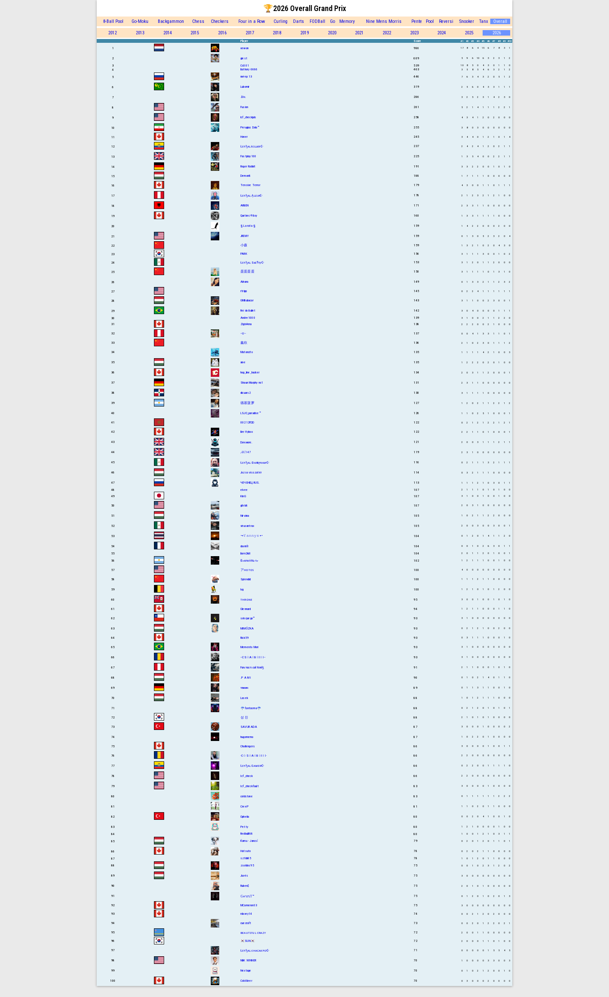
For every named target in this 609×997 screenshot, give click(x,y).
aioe (243, 362)
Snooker (466, 21)
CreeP (244, 806)
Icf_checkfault (249, 786)
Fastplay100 (248, 156)
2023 (414, 33)
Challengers (247, 746)
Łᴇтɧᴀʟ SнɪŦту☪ (252, 263)
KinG (243, 496)
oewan (244, 48)
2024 (441, 33)
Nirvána (244, 516)
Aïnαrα (244, 282)
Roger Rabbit (247, 166)
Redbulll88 (246, 833)
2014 (167, 33)
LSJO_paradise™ (250, 413)
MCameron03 (248, 905)
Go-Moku (139, 21)
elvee (244, 490)
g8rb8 (244, 505)
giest (243, 58)
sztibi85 (245, 858)
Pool (430, 21)
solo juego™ (247, 618)
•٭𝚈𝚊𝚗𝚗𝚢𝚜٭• (251, 535)
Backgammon (171, 21)
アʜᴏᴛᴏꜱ (247, 570)
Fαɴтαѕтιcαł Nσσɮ (252, 667)
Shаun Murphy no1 (251, 382)
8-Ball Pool (113, 21)
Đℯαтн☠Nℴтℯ (249, 561)
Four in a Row (251, 21)
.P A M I (245, 678)
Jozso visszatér (251, 472)
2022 (387, 33)
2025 (469, 33)
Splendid (245, 579)
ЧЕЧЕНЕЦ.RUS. (250, 483)
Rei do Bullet (248, 310)
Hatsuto (245, 851)
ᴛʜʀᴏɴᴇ (246, 600)
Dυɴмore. (246, 442)
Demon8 (245, 176)
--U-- (243, 333)
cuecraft (245, 923)
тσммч (244, 688)
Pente (416, 21)
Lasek (244, 698)
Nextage (245, 970)
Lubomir (244, 87)
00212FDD (247, 422)
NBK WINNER (248, 960)
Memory (347, 21)
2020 (332, 33)
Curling (281, 21)
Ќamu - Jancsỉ (249, 841)
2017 (250, 33)
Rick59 (244, 638)
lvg (242, 589)
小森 (243, 245)
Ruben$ (244, 886)
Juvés (244, 875)
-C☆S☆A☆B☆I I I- (253, 755)
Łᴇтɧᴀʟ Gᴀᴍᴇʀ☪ (252, 766)
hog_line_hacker (250, 372)
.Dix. (243, 97)
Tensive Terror (250, 185)
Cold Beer (246, 981)
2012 (112, 33)
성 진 (244, 717)
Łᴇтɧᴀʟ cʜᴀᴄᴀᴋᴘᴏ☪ (254, 950)
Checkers (220, 21)
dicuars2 (245, 393)
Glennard (245, 609)
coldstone (246, 796)
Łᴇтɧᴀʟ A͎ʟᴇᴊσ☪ (251, 196)
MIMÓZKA (247, 628)
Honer (244, 137)
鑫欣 (243, 343)
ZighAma (245, 324)
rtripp (243, 291)
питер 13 (246, 76)
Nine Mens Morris (384, 21)
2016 (222, 33)
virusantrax (247, 526)
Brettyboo (246, 432)
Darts (298, 21)
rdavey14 (246, 914)
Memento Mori (249, 647)
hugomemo (247, 737)
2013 (140, 33)
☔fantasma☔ (250, 708)
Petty (244, 827)
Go (332, 21)
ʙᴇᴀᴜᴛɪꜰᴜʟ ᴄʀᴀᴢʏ (253, 933)
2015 (194, 33)
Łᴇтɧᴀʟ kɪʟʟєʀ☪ (251, 146)
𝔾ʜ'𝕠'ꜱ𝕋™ (247, 896)
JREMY (244, 236)
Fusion (244, 107)
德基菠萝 (247, 403)
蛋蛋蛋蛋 (247, 271)
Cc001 (244, 65)
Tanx (483, 21)
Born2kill (245, 553)
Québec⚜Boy (248, 215)
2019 (304, 33)
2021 (359, 33)
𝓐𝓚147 (245, 452)
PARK (243, 254)
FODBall (317, 21)
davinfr (244, 546)
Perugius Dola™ (249, 127)
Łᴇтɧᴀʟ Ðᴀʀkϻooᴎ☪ (254, 463)
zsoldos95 (247, 865)
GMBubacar (247, 300)
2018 (277, 33)
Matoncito (246, 352)
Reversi (446, 21)
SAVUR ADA (248, 727)
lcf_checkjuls (248, 117)
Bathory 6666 (248, 69)
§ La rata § (247, 226)
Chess (198, 21)
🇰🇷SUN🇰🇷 (247, 941)
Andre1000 (247, 318)
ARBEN (244, 205)
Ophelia (244, 817)
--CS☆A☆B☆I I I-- (252, 657)
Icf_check (246, 776)
